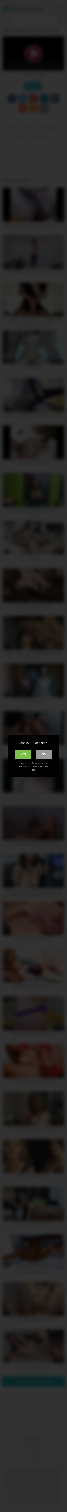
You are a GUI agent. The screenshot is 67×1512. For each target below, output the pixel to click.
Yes (23, 754)
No (44, 754)
